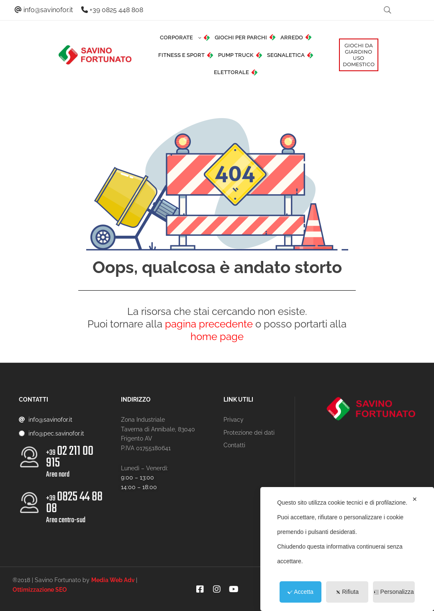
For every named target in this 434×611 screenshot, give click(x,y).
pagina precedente (209, 324)
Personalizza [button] (394, 591)
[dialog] (347, 549)
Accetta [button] (300, 591)
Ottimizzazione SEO (40, 589)
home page (217, 336)
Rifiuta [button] (347, 591)
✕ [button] (414, 499)
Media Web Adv (113, 580)
